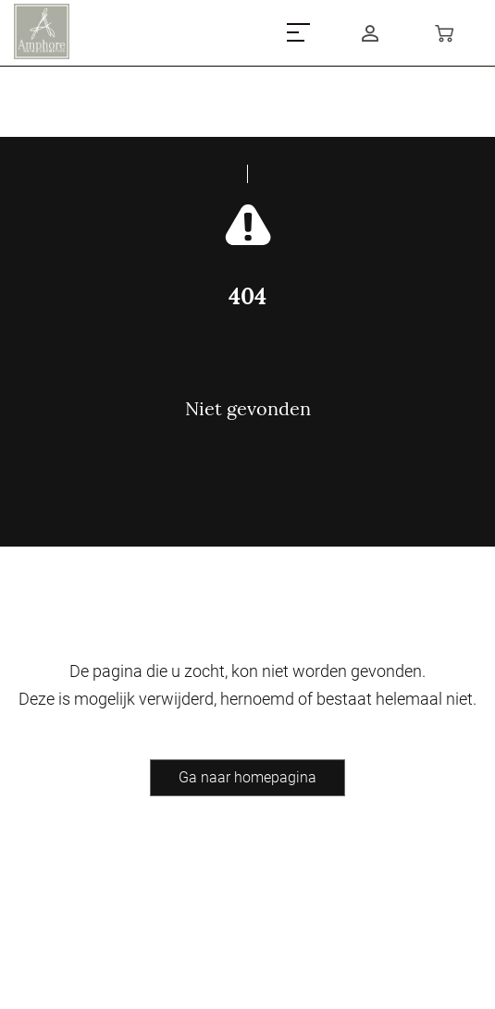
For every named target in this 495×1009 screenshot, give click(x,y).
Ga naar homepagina (247, 777)
